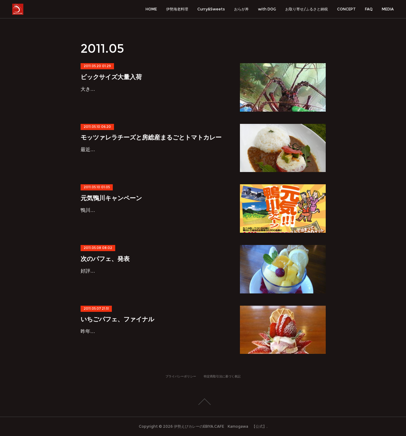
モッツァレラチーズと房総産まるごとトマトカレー (151, 137)
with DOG (267, 9)
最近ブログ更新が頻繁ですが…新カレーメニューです (139, 149)
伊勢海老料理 (177, 9)
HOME (151, 9)
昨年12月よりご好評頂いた (110, 331)
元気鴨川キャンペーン (111, 198)
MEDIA (388, 9)
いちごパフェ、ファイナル (117, 319)
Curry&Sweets (211, 9)
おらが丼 (241, 9)
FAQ (369, 9)
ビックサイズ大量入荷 (111, 77)
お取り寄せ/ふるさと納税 (306, 9)
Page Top (203, 401)
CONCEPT (346, 9)
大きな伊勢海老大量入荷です (112, 89)
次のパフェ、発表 (105, 258)
